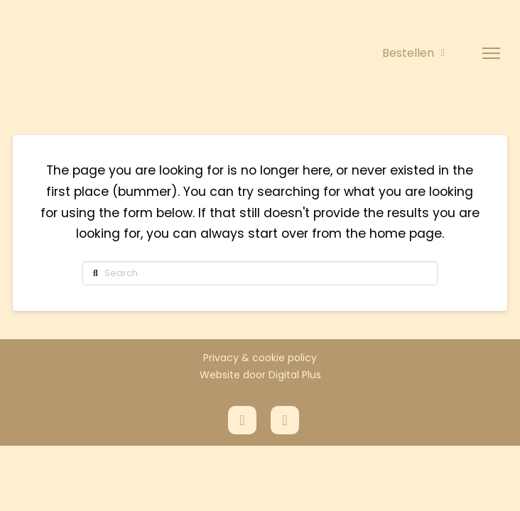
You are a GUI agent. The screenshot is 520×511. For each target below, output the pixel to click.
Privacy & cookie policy (260, 358)
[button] (491, 54)
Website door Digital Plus (260, 375)
